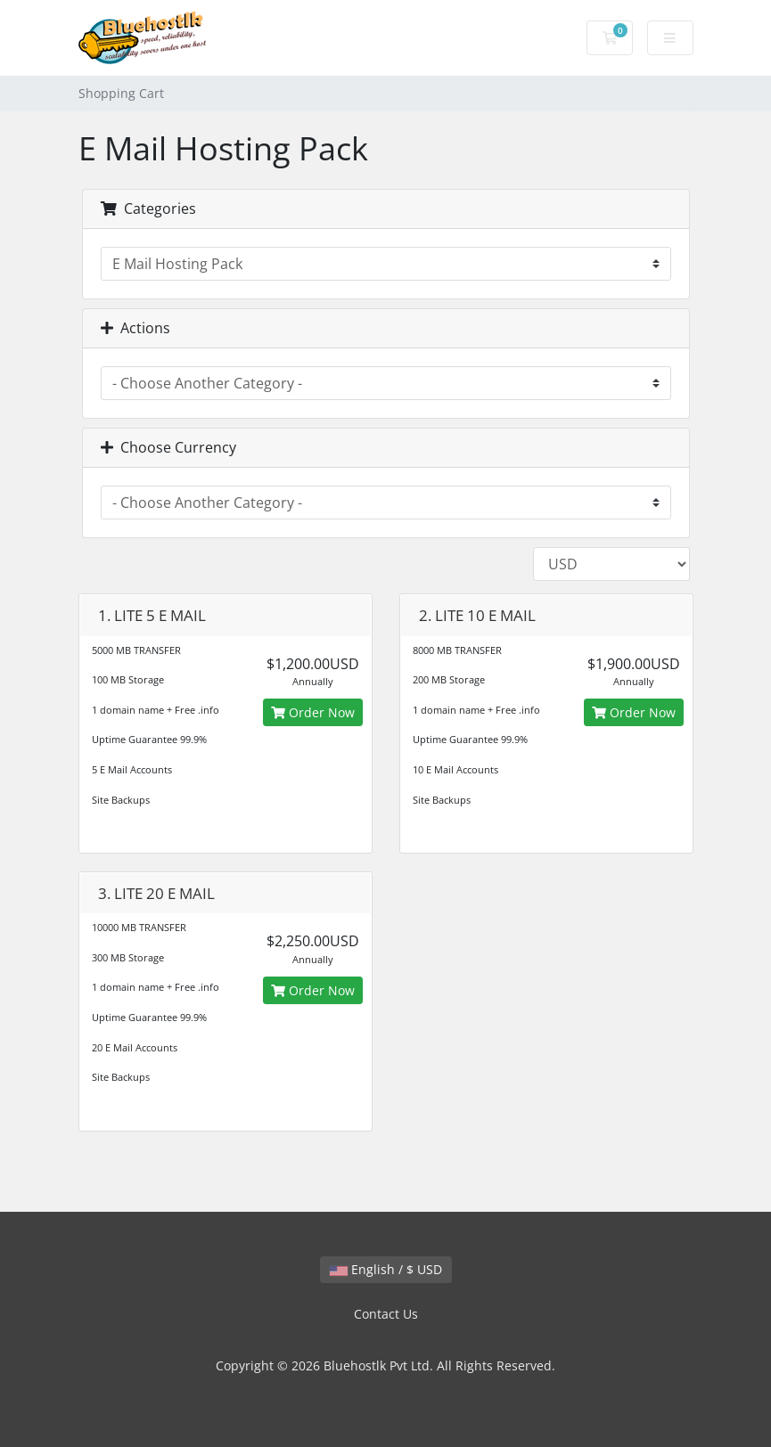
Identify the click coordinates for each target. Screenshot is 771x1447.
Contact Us (386, 1313)
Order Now (313, 712)
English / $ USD (386, 1269)
